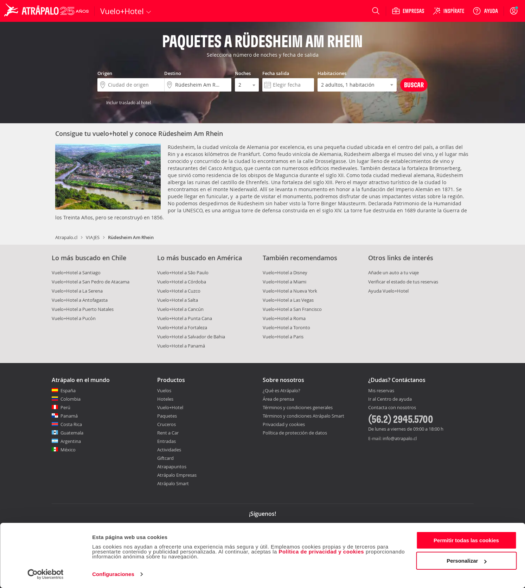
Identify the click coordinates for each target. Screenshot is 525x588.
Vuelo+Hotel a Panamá (181, 346)
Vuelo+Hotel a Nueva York (290, 291)
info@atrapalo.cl (400, 438)
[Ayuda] (485, 11)
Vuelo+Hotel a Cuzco (178, 291)
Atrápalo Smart (173, 483)
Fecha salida (275, 73)
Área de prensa (278, 399)
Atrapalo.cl (66, 237)
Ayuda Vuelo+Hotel (388, 291)
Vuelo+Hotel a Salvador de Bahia (191, 336)
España (68, 390)
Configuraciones (113, 574)
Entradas (166, 441)
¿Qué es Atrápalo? (281, 390)
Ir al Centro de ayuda (390, 399)
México (68, 449)
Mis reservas (381, 391)
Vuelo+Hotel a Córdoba (181, 282)
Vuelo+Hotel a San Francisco (292, 309)
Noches (243, 73)
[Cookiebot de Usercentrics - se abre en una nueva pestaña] (45, 574)
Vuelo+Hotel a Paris (283, 336)
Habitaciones (332, 73)
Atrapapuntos (171, 466)
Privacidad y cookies (284, 424)
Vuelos (164, 390)
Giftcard (165, 458)
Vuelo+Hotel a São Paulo (183, 272)
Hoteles (165, 399)
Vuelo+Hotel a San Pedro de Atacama (90, 282)
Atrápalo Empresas (177, 475)
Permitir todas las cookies (466, 540)
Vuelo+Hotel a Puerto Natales (83, 309)
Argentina (70, 441)
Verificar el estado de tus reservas (403, 282)
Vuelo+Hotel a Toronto (286, 327)
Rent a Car (168, 433)
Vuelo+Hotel (170, 407)
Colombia (70, 399)
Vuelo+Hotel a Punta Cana (184, 318)
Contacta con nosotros (392, 408)
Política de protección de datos (295, 433)
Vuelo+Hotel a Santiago (76, 272)
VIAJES (93, 237)
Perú (65, 407)
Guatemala (71, 433)
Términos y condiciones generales (298, 407)
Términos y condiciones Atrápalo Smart (303, 416)
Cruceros (166, 424)
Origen (104, 73)
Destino (172, 73)
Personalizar (466, 561)
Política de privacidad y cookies (321, 552)
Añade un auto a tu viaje (393, 272)
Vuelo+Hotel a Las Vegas (288, 300)
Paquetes (167, 416)
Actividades (169, 449)
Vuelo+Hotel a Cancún (180, 309)
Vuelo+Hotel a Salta (177, 300)
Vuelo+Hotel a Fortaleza (182, 327)
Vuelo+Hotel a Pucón (74, 318)
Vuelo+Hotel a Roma (284, 318)
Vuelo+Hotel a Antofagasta (80, 300)
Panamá (69, 416)
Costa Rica (71, 424)
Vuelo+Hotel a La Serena (77, 291)
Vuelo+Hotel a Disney (285, 272)
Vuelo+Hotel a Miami (284, 282)
